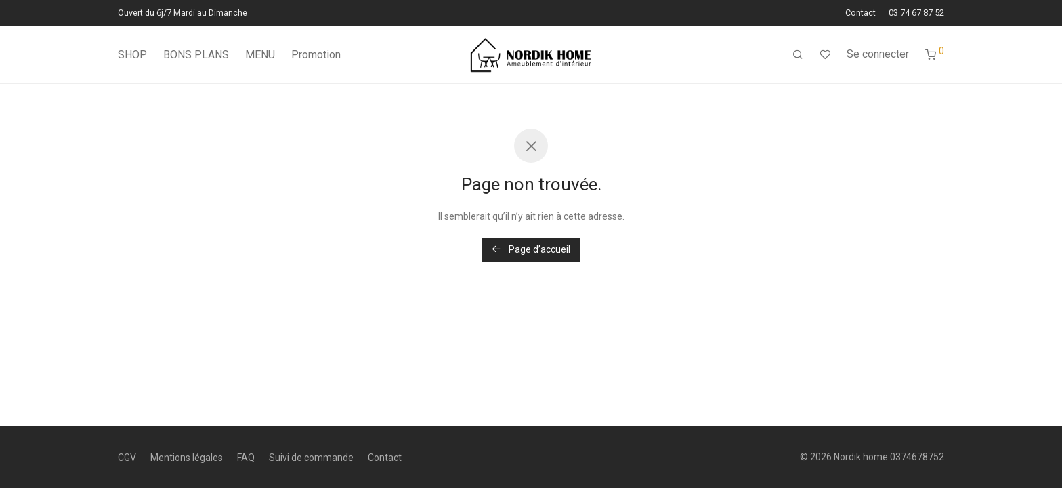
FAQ (246, 457)
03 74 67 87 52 (916, 13)
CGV (127, 457)
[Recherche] (797, 55)
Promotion (316, 54)
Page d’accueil (531, 249)
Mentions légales (186, 457)
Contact (860, 13)
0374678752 (917, 456)
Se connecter (878, 53)
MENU (260, 54)
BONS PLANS (196, 54)
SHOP (132, 54)
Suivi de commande (311, 457)
